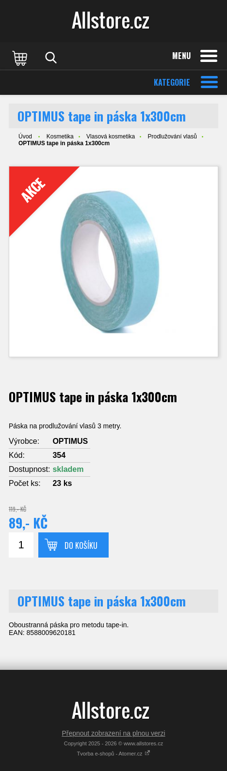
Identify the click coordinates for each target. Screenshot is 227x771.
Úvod (25, 136)
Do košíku (81, 545)
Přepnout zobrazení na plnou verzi (113, 733)
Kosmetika (60, 136)
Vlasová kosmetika (110, 136)
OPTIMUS (70, 441)
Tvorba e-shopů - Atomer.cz (113, 753)
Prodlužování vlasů (171, 136)
